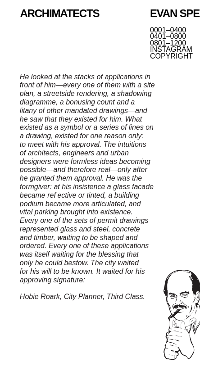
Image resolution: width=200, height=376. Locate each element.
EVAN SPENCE (175, 13)
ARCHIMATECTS (59, 13)
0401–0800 (168, 36)
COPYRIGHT (171, 56)
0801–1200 (168, 43)
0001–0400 (168, 30)
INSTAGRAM (171, 49)
